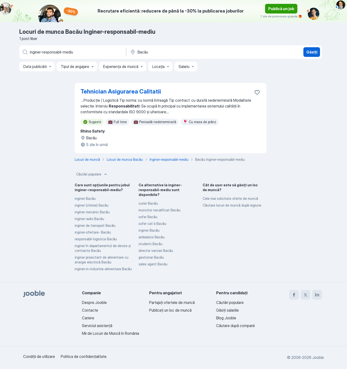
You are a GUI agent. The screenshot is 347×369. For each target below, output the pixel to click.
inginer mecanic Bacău (92, 212)
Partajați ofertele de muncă (172, 302)
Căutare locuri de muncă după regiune (232, 205)
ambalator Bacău (152, 237)
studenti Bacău (150, 244)
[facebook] (294, 295)
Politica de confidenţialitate (84, 356)
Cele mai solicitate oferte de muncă (230, 198)
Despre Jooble (94, 302)
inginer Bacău (85, 198)
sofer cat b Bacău (152, 223)
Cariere (88, 317)
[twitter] (305, 295)
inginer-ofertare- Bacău (93, 232)
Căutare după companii (235, 325)
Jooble (318, 357)
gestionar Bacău (151, 257)
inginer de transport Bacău (95, 225)
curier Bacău (148, 203)
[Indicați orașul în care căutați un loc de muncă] (180, 52)
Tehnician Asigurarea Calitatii (120, 91)
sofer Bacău (148, 217)
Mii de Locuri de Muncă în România (110, 333)
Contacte (90, 310)
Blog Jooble (226, 317)
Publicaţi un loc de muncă (170, 310)
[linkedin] (317, 295)
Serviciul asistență (97, 325)
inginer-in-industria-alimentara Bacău (103, 269)
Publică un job (281, 8)
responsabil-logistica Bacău (96, 239)
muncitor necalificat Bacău (159, 210)
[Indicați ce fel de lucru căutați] (72, 52)
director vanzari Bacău (156, 250)
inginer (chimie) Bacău (91, 205)
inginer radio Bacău (89, 219)
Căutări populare (92, 174)
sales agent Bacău (153, 264)
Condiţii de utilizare (39, 356)
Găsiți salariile (227, 310)
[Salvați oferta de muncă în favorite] (257, 92)
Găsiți (311, 52)
